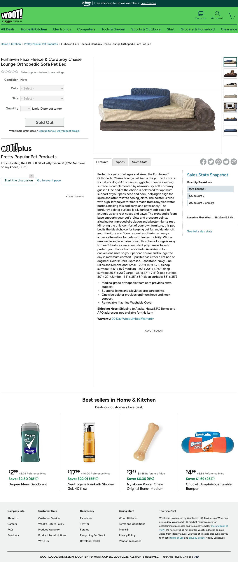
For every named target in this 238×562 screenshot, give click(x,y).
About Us (13, 518)
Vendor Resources (130, 541)
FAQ (10, 529)
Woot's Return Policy (51, 523)
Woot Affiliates (128, 518)
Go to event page (49, 180)
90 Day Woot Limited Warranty (133, 319)
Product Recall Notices (52, 535)
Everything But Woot (92, 535)
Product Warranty (49, 529)
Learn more (148, 3)
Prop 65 (123, 529)
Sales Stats (139, 162)
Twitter (84, 523)
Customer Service (49, 518)
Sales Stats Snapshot (207, 174)
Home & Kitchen (11, 44)
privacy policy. (197, 537)
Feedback (13, 535)
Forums (200, 15)
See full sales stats (199, 231)
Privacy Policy (127, 535)
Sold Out (45, 122)
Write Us (43, 541)
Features (102, 162)
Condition (11, 80)
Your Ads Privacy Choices (178, 556)
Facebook (86, 518)
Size (15, 98)
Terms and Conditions (132, 523)
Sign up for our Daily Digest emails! (59, 130)
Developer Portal (90, 541)
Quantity (12, 108)
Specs (120, 162)
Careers (12, 523)
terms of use (177, 537)
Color (14, 88)
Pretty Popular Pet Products (41, 44)
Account (217, 15)
